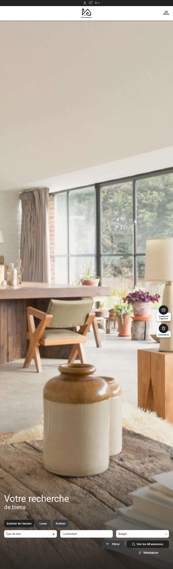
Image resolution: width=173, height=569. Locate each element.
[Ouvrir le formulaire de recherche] (113, 548)
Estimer (61, 527)
